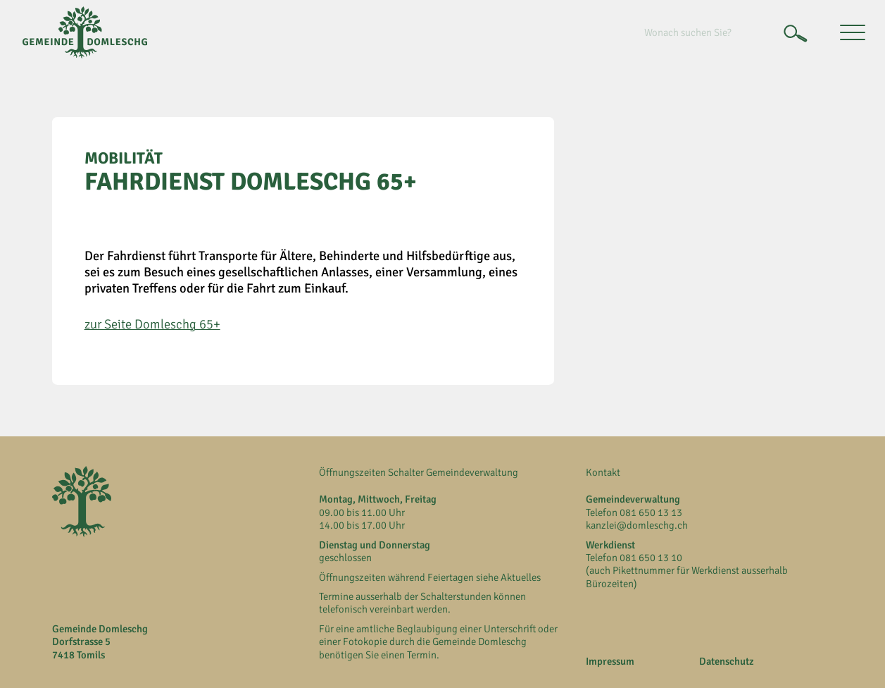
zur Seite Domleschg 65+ (152, 324)
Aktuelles (521, 577)
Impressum (610, 661)
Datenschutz (726, 661)
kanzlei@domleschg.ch (637, 525)
